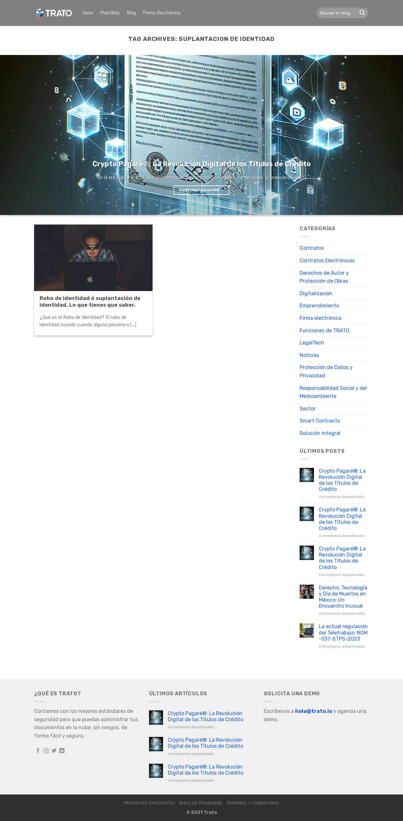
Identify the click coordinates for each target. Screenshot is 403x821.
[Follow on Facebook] (38, 751)
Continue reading (201, 190)
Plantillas (110, 13)
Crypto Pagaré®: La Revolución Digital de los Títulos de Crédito (342, 480)
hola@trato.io (313, 711)
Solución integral (320, 433)
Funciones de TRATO (324, 331)
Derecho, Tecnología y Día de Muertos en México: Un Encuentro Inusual (343, 597)
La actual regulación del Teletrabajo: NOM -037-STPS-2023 (343, 632)
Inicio (87, 13)
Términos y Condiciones (253, 803)
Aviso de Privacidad (200, 803)
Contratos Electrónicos (327, 260)
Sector (308, 409)
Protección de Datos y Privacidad (326, 371)
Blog (131, 13)
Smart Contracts (320, 421)
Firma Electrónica (161, 13)
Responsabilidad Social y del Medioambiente (333, 392)
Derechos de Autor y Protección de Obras (324, 277)
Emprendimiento (319, 306)
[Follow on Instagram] (46, 751)
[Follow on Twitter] (54, 751)
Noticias (309, 355)
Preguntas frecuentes (149, 803)
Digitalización (316, 293)
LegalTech (312, 343)
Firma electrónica (320, 318)
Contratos (312, 248)
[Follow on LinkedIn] (62, 751)
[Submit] (362, 13)
